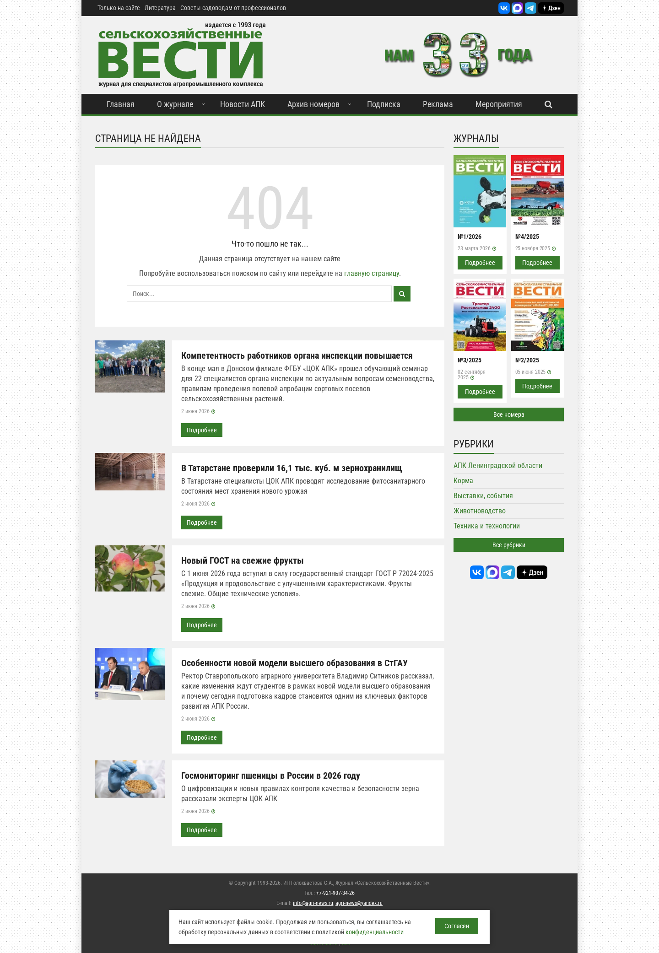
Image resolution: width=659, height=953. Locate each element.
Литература (160, 7)
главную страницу (371, 273)
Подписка (383, 104)
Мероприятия (498, 104)
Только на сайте (118, 7)
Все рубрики (508, 545)
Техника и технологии (487, 526)
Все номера (508, 414)
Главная (121, 104)
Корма (463, 480)
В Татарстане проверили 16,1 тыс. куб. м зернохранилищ (291, 468)
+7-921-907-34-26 (335, 893)
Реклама (438, 104)
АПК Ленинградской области (498, 465)
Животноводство (480, 510)
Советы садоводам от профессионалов (233, 7)
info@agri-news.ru (313, 903)
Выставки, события (483, 495)
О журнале (175, 104)
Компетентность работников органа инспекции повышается (297, 355)
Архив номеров (313, 104)
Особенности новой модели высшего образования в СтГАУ (294, 662)
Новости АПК (242, 104)
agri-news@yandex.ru (359, 903)
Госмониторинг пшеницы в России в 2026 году (270, 775)
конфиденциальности (375, 932)
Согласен (456, 926)
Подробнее (202, 430)
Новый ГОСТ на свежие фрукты (242, 560)
